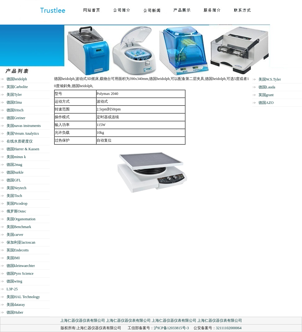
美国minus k (16, 157)
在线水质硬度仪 (20, 141)
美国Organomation (21, 219)
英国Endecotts (18, 250)
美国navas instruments (24, 126)
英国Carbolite (17, 87)
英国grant (266, 95)
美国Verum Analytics (23, 133)
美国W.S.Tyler (270, 79)
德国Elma (14, 102)
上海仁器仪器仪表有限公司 (82, 320)
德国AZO (266, 103)
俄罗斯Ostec (16, 211)
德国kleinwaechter (21, 266)
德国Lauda (267, 87)
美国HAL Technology (23, 297)
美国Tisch (14, 196)
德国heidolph (17, 79)
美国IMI (13, 258)
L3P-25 (12, 289)
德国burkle (15, 172)
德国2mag (14, 164)
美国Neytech (16, 188)
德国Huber (15, 312)
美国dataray (16, 304)
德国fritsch (15, 110)
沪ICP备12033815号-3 (171, 328)
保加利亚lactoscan (21, 242)
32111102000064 (229, 328)
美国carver (15, 234)
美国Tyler (14, 94)
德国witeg (14, 281)
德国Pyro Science (20, 273)
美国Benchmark (19, 227)
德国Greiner (16, 118)
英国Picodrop (17, 203)
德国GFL (14, 180)
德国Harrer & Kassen (23, 149)
